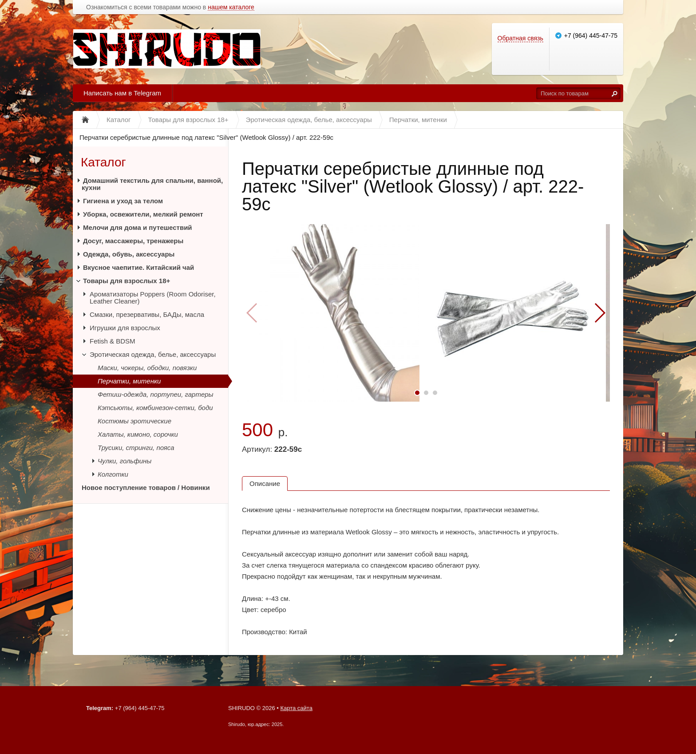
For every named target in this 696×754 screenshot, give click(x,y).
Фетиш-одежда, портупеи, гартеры (156, 394)
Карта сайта (296, 708)
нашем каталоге (231, 7)
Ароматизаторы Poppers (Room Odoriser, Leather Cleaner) (153, 297)
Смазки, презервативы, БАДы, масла (147, 314)
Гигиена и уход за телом (123, 201)
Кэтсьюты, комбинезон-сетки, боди (155, 407)
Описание (264, 483)
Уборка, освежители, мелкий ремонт (143, 214)
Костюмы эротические (134, 421)
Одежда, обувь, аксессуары (128, 254)
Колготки (113, 474)
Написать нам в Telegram (122, 93)
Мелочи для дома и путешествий (137, 227)
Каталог (103, 162)
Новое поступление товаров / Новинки (146, 487)
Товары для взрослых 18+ (126, 280)
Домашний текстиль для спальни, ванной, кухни (152, 184)
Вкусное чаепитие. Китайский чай (138, 267)
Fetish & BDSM (112, 341)
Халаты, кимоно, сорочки (138, 434)
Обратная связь (520, 38)
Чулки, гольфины (124, 461)
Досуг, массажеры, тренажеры (133, 241)
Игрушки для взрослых (125, 328)
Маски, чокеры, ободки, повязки (147, 367)
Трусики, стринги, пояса (136, 447)
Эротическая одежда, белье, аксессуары (153, 354)
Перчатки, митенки (129, 381)
